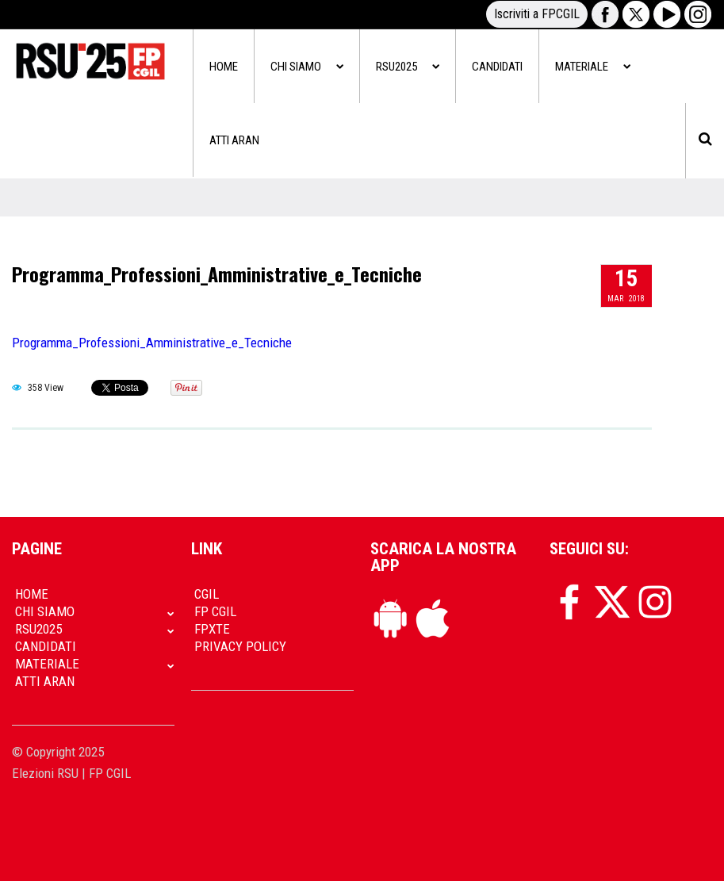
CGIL (206, 594)
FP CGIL (215, 611)
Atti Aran (234, 140)
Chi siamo (306, 66)
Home (223, 66)
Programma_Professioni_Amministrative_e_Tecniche (217, 273)
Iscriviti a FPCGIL (537, 13)
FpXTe (212, 629)
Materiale (592, 66)
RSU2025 (407, 66)
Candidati (497, 66)
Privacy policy (240, 646)
